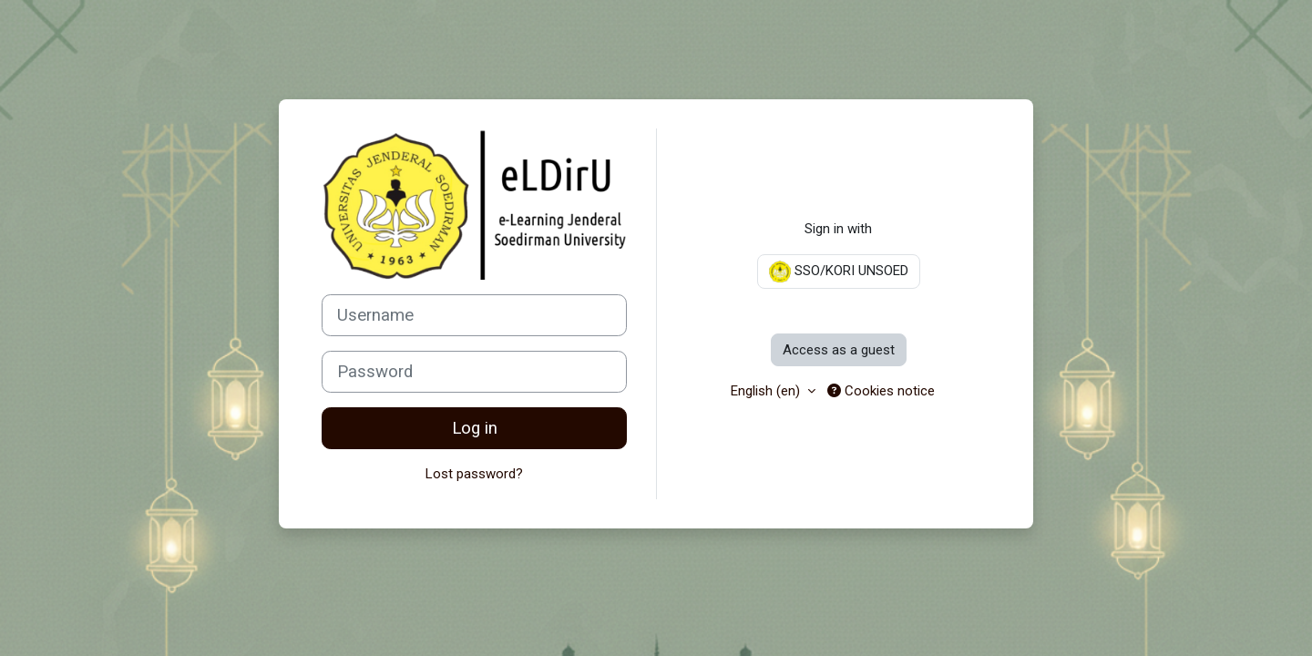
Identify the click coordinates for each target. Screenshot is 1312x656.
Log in (474, 428)
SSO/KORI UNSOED (838, 271)
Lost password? (474, 474)
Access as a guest (839, 350)
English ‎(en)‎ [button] (767, 391)
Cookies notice (881, 391)
